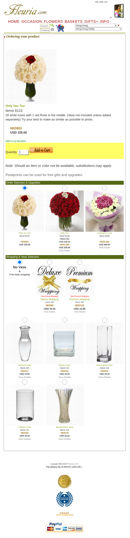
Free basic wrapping (19, 274)
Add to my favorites (16, 141)
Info (104, 22)
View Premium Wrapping (79, 296)
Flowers (53, 22)
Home (14, 22)
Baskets (74, 22)
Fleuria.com (73, 464)
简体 (97, 2)
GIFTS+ (91, 22)
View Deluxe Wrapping (49, 296)
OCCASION (31, 22)
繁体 (101, 2)
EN (106, 2)
